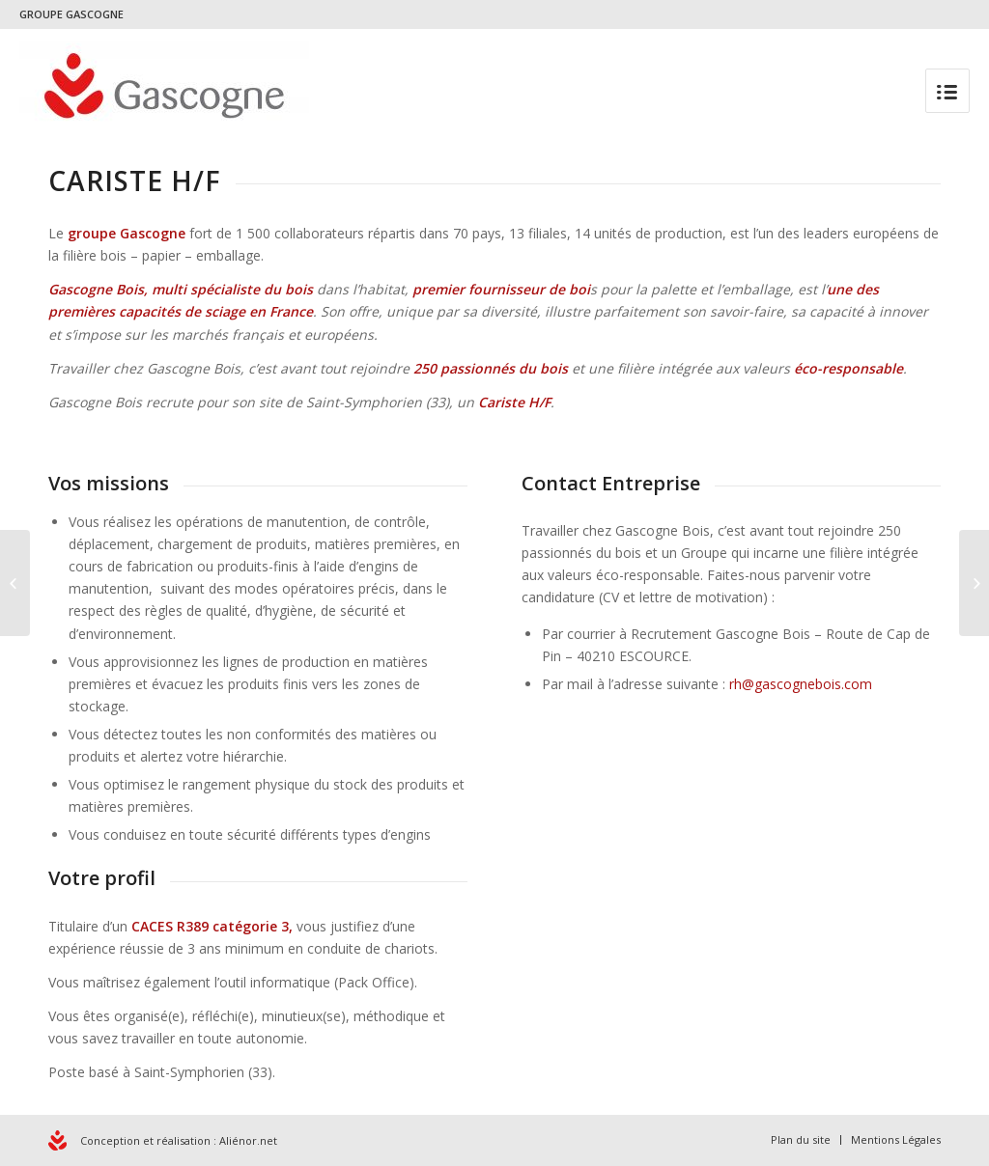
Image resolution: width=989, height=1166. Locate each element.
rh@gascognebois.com (800, 684)
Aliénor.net (248, 1140)
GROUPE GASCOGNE (71, 14)
